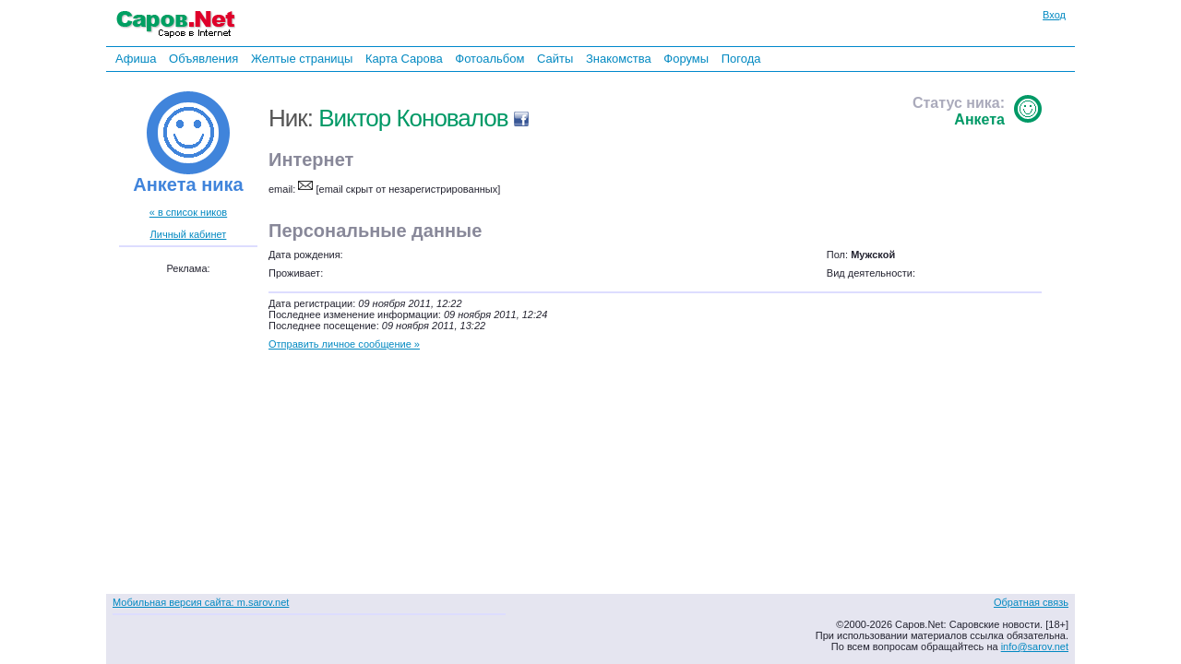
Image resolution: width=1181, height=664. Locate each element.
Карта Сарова (404, 58)
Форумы (686, 58)
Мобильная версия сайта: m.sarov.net (201, 602)
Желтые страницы (302, 58)
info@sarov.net (1034, 646)
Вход (1054, 14)
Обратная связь (1031, 602)
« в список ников (188, 212)
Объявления (203, 58)
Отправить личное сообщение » (344, 344)
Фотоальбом (489, 58)
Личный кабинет (188, 234)
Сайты (555, 58)
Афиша (135, 58)
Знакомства (618, 58)
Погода (741, 58)
